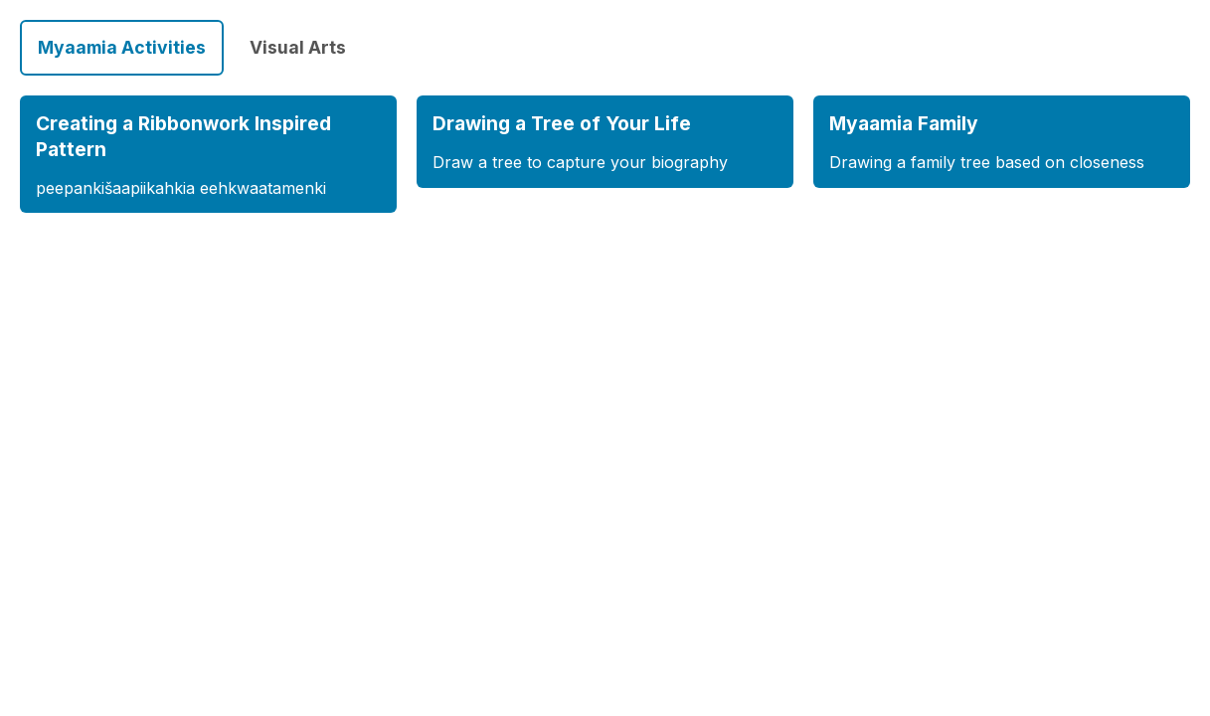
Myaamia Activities (122, 47)
